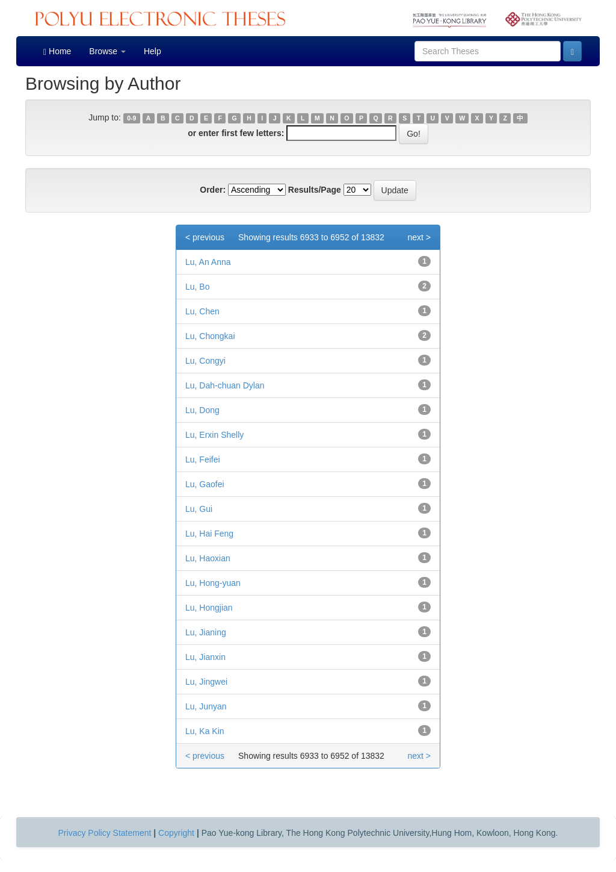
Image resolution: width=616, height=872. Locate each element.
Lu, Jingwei (206, 682)
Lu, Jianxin (205, 657)
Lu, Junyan (206, 706)
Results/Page (314, 190)
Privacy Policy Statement (105, 833)
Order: (213, 190)
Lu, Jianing (205, 632)
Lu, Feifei (202, 459)
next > (419, 237)
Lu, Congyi (205, 361)
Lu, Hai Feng (209, 533)
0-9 (131, 118)
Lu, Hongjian (209, 607)
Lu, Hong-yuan (213, 583)
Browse (107, 51)
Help (152, 51)
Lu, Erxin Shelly (214, 435)
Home (57, 51)
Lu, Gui (198, 509)
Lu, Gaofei (204, 484)
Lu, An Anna (208, 262)
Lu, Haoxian (207, 558)
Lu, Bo (197, 286)
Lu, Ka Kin (204, 731)
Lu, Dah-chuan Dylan (225, 385)
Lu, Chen (202, 311)
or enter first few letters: (236, 133)
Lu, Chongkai (210, 336)
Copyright (176, 833)
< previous (204, 237)
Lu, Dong (202, 410)
